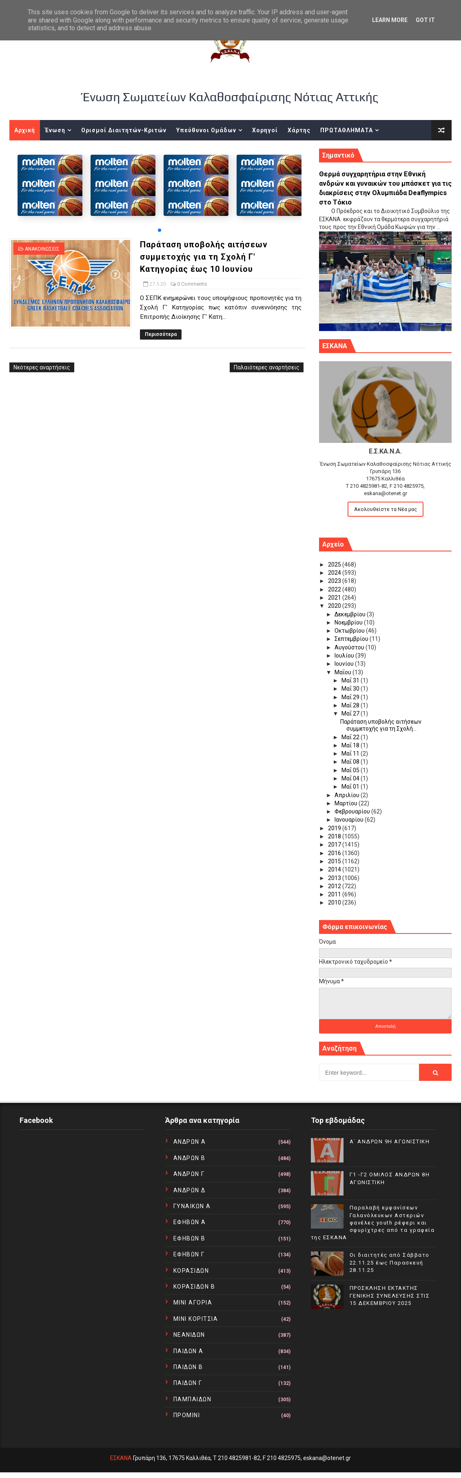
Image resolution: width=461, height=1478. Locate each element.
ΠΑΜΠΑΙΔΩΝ (192, 1399)
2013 (335, 878)
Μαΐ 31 (351, 680)
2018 (335, 836)
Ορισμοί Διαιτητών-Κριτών (123, 130)
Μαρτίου (347, 803)
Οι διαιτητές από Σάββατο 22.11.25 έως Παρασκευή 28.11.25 (390, 1262)
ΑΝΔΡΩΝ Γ (189, 1174)
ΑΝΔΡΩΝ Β (189, 1158)
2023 (335, 581)
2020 (335, 605)
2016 (335, 853)
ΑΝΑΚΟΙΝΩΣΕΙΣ (42, 249)
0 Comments (192, 284)
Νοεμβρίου (349, 622)
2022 (335, 589)
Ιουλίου (345, 655)
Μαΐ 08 (351, 761)
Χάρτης (299, 130)
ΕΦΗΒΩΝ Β (189, 1238)
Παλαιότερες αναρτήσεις (266, 367)
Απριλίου (348, 795)
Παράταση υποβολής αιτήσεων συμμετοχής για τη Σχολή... (380, 725)
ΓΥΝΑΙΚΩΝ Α (192, 1206)
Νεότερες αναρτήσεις (41, 367)
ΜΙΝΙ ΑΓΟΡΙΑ (193, 1302)
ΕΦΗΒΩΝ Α (189, 1222)
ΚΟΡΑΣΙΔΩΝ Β (194, 1286)
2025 (335, 564)
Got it (425, 20)
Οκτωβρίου (350, 630)
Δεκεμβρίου (351, 614)
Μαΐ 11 (351, 753)
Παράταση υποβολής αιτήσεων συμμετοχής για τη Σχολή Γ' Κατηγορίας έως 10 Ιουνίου (204, 257)
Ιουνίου (345, 663)
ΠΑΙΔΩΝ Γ (187, 1383)
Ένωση (55, 130)
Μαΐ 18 (351, 745)
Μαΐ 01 (351, 786)
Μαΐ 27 (351, 713)
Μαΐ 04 (351, 778)
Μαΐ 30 (351, 688)
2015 (335, 861)
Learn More (390, 20)
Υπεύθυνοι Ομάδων (206, 130)
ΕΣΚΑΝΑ (121, 1458)
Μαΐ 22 (351, 737)
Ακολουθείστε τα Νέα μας (385, 509)
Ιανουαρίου (350, 819)
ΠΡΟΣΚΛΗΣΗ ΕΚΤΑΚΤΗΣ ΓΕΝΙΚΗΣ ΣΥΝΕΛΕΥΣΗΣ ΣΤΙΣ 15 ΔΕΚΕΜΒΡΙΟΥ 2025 (390, 1295)
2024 (335, 572)
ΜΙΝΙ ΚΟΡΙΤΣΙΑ (195, 1319)
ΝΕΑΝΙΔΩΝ (189, 1334)
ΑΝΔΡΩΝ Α (189, 1141)
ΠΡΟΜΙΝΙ (186, 1415)
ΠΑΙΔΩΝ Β (188, 1367)
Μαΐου (343, 672)
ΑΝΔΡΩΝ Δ (189, 1190)
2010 (335, 902)
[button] (159, 230)
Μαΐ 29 (351, 697)
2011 (335, 894)
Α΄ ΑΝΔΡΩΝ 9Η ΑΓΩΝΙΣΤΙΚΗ (390, 1141)
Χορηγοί (265, 130)
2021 (335, 597)
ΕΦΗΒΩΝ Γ (189, 1254)
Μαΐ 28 (351, 705)
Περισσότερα (161, 334)
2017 (335, 844)
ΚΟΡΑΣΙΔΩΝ (191, 1270)
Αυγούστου (350, 647)
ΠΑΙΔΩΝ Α (188, 1351)
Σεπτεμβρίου (352, 639)
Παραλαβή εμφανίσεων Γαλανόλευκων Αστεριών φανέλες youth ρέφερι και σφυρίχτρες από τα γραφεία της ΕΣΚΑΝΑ (373, 1222)
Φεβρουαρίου (353, 811)
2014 (335, 869)
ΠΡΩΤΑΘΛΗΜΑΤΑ (346, 130)
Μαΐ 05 (351, 770)
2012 (335, 886)
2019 (335, 828)
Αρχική (24, 130)
